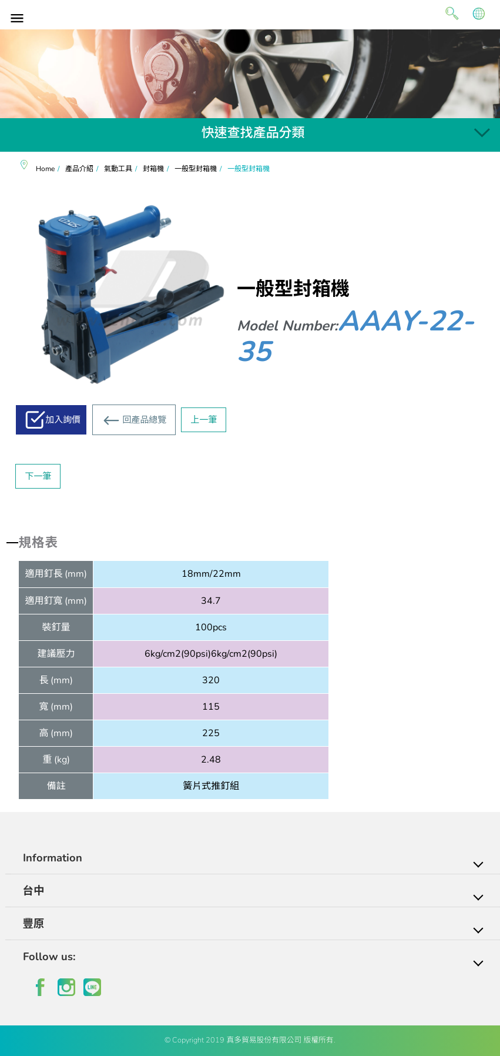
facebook (40, 987)
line (92, 987)
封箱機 (153, 168)
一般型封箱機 (196, 168)
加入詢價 (62, 420)
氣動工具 (118, 168)
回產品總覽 (144, 420)
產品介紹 (79, 168)
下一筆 (38, 476)
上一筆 (203, 420)
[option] (250, 73)
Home (45, 168)
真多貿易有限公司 (250, 13)
